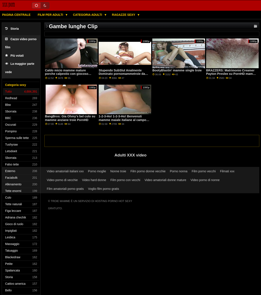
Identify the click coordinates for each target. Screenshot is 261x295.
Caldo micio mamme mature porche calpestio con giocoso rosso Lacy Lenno (66, 74)
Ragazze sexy (124, 14)
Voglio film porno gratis (103, 188)
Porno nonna (178, 171)
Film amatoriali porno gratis (65, 188)
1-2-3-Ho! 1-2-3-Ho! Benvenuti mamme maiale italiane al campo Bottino (122, 120)
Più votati (14, 55)
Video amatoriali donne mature (165, 180)
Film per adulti (51, 14)
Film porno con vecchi (125, 180)
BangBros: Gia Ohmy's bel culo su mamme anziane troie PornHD (70, 118)
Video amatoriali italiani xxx (65, 171)
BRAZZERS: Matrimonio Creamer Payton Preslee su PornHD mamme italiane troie (231, 74)
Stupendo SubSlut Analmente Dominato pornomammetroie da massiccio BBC (122, 74)
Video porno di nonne (205, 180)
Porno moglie (97, 171)
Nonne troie (118, 171)
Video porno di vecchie (62, 180)
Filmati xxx (227, 171)
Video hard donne (94, 180)
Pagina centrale (16, 14)
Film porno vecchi (204, 171)
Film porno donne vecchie (148, 171)
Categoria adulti (88, 14)
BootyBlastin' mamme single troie (177, 70)
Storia (12, 28)
